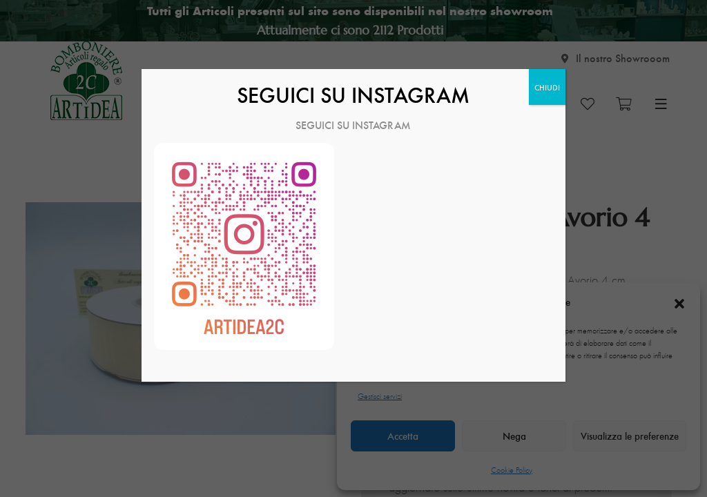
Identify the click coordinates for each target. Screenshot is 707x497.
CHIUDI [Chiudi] (547, 86)
